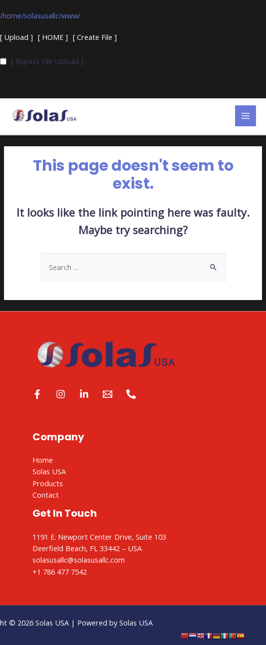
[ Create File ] (95, 37)
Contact (45, 495)
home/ (13, 15)
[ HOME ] (53, 37)
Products (47, 483)
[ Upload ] (16, 37)
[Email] (107, 394)
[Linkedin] (84, 394)
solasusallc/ (42, 15)
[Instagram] (60, 394)
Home (42, 460)
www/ (70, 15)
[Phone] (131, 394)
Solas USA (49, 471)
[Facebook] (37, 394)
